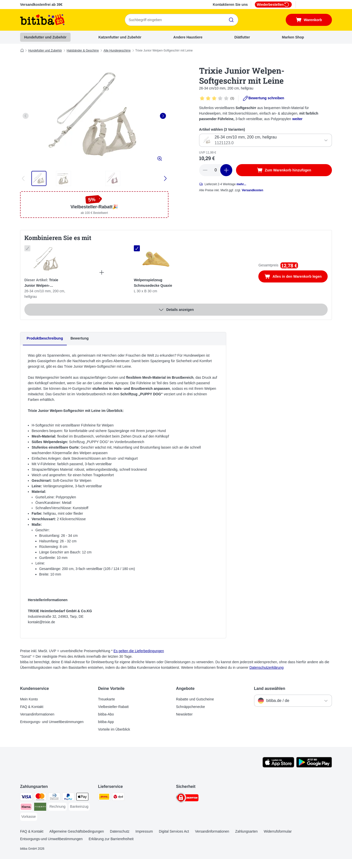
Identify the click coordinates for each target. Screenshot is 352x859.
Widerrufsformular (277, 831)
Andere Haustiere (187, 37)
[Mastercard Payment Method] (40, 797)
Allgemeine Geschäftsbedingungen (76, 831)
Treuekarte (106, 699)
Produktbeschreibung (45, 338)
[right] (163, 116)
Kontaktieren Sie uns (230, 5)
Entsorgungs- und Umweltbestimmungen (52, 722)
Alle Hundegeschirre (117, 50)
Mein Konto (29, 699)
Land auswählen (269, 688)
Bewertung (80, 338)
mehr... (241, 184)
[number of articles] (216, 170)
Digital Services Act (174, 831)
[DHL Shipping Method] (104, 797)
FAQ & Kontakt (31, 707)
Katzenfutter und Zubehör (119, 37)
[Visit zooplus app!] (278, 766)
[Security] (187, 798)
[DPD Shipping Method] (118, 797)
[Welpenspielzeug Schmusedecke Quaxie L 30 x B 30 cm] (156, 259)
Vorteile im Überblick (114, 729)
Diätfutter (242, 37)
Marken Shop (293, 37)
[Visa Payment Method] (26, 797)
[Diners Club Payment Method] (54, 797)
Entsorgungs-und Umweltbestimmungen (51, 839)
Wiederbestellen (273, 5)
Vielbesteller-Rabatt (113, 707)
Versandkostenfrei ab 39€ (41, 5)
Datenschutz (120, 831)
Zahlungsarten (246, 831)
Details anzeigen (176, 310)
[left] (26, 116)
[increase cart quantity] (226, 170)
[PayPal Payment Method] (68, 797)
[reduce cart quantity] (205, 170)
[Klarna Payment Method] (26, 808)
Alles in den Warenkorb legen (296, 276)
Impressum (144, 831)
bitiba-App (106, 722)
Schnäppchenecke (190, 707)
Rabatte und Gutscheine (195, 699)
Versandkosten (252, 190)
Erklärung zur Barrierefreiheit (111, 839)
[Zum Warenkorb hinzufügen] (284, 170)
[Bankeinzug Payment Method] (79, 806)
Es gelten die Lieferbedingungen (138, 651)
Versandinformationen (37, 714)
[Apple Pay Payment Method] (82, 797)
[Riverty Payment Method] (40, 808)
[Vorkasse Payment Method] (28, 817)
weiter (297, 119)
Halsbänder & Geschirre (83, 50)
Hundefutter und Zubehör (45, 37)
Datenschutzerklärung (266, 667)
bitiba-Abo (106, 714)
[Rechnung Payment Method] (57, 806)
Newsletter (184, 714)
